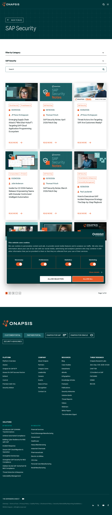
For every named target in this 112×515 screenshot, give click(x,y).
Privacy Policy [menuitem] (24, 502)
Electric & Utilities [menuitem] (37, 456)
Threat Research (26, 105)
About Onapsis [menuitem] (43, 361)
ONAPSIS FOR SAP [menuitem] (53, 335)
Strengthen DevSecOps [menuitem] (11, 456)
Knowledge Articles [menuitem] (68, 380)
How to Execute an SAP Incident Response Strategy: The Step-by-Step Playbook (90, 199)
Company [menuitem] (42, 357)
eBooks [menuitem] (64, 372)
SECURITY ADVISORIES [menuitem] (13, 342)
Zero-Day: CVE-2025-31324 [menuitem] (99, 365)
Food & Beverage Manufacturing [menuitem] (42, 433)
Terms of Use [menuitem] (14, 502)
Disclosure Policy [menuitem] (46, 502)
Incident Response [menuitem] (9, 446)
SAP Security (82, 105)
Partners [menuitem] (41, 365)
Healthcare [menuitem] (35, 441)
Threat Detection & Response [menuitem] (13, 472)
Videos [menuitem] (64, 403)
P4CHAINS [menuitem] (93, 376)
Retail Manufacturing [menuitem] (38, 468)
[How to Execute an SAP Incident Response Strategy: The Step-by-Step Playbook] (90, 160)
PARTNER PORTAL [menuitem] (34, 335)
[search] (56, 69)
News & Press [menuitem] (42, 384)
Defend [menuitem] (5, 376)
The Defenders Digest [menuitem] (69, 414)
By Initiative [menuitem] (7, 426)
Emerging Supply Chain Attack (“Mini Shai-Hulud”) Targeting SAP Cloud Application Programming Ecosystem (20, 125)
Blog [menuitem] (63, 361)
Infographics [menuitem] (66, 376)
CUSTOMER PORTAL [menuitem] (12, 335)
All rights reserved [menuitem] (20, 506)
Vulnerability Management (86, 182)
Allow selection (56, 279)
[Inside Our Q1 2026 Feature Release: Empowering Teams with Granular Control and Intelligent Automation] (21, 160)
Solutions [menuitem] (7, 422)
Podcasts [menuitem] (65, 384)
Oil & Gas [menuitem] (34, 460)
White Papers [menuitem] (66, 411)
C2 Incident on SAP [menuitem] (96, 372)
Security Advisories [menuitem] (68, 391)
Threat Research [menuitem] (97, 357)
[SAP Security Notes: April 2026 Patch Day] (56, 92)
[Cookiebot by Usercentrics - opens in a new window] (94, 234)
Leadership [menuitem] (42, 372)
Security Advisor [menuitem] (8, 388)
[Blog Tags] (56, 61)
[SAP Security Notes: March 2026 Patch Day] (56, 160)
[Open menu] (108, 4)
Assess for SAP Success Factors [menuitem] (14, 372)
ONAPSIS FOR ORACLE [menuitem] (79, 335)
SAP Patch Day (48, 105)
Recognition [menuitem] (42, 388)
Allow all (88, 279)
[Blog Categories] (56, 53)
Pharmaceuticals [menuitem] (37, 452)
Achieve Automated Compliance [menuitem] (14, 436)
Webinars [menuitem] (65, 407)
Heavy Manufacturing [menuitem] (38, 445)
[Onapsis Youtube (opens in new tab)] (103, 504)
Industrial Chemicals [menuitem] (38, 449)
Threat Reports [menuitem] (67, 399)
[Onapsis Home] (17, 323)
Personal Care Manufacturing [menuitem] (41, 464)
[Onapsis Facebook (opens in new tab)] (108, 504)
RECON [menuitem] (92, 384)
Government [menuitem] (35, 437)
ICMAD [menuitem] (92, 380)
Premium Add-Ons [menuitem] (9, 384)
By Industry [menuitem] (36, 426)
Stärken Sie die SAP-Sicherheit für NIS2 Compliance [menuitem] (14, 467)
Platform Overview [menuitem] (9, 361)
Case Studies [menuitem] (66, 365)
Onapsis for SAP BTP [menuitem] (10, 369)
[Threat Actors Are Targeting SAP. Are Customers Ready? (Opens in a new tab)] (90, 92)
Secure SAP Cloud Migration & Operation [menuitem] (13, 451)
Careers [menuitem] (41, 376)
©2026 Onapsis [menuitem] (8, 506)
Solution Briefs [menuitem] (67, 395)
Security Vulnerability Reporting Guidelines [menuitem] (67, 502)
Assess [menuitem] (5, 365)
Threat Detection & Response (87, 178)
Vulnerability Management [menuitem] (12, 476)
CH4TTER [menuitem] (93, 369)
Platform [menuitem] (7, 357)
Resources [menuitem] (66, 357)
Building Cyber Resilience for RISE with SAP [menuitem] (14, 441)
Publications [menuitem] (66, 388)
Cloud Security (13, 105)
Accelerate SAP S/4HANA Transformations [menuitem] (11, 431)
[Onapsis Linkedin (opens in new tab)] (93, 504)
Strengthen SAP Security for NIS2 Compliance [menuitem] (14, 461)
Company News (14, 174)
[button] (14, 20)
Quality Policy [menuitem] (34, 502)
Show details (94, 272)
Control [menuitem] (5, 380)
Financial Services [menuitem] (37, 429)
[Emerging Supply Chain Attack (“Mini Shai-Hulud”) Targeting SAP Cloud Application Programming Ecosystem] (21, 92)
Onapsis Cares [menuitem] (43, 369)
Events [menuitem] (40, 380)
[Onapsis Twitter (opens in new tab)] (98, 504)
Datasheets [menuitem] (66, 369)
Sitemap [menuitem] (5, 502)
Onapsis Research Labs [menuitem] (98, 361)
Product (23, 174)
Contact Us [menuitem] (42, 391)
